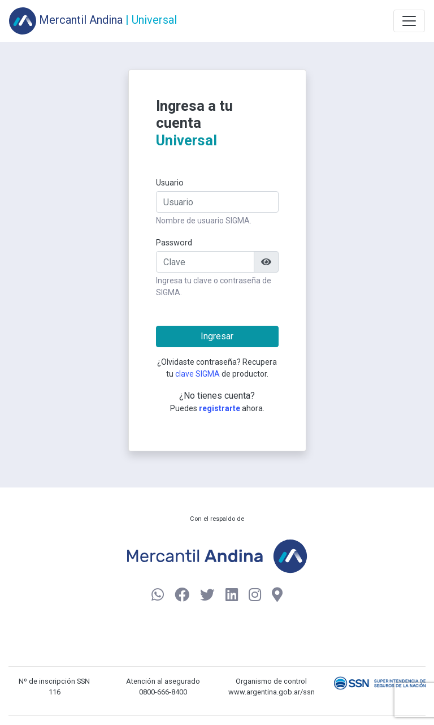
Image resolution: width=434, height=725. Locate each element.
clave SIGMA (197, 373)
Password (174, 243)
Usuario (170, 183)
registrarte (219, 408)
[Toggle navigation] (409, 21)
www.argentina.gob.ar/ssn (271, 692)
